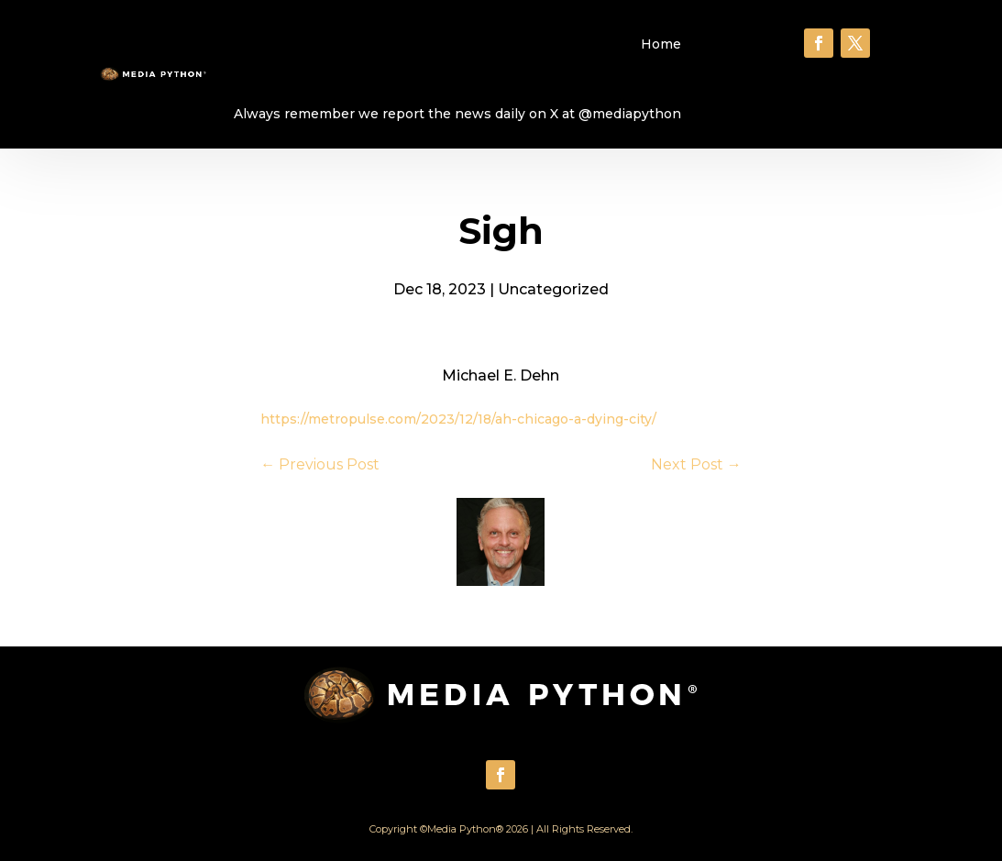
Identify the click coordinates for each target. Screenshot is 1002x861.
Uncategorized (553, 289)
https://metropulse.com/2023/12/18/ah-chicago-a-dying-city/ (458, 419)
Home (661, 44)
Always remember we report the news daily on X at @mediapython (457, 113)
